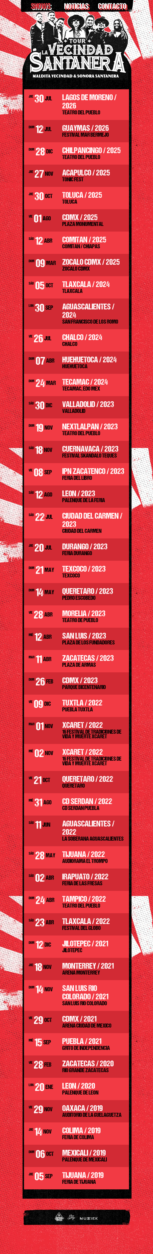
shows (41, 7)
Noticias (76, 7)
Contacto (112, 7)
